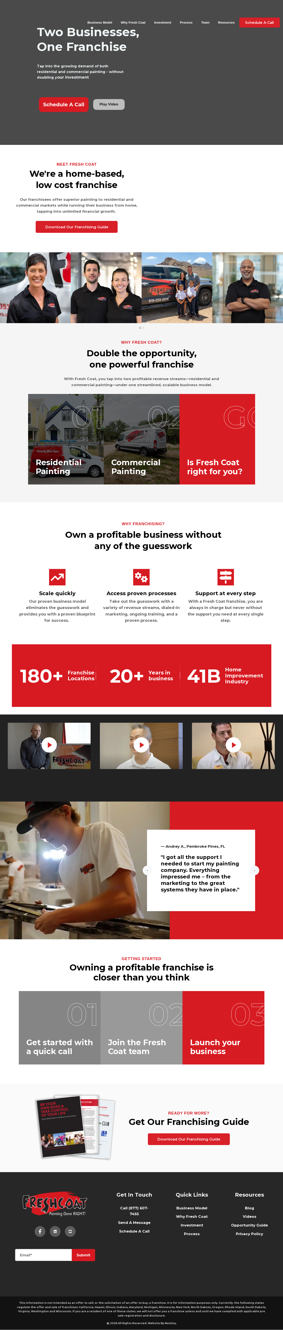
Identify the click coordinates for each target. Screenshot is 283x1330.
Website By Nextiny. (162, 1323)
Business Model (98, 11)
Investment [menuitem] (192, 1225)
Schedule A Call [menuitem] (134, 1231)
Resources (224, 11)
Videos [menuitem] (249, 1217)
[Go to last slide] (147, 871)
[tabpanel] (49, 746)
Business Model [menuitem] (191, 1208)
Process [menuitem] (192, 1234)
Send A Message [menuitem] (134, 1223)
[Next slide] (254, 871)
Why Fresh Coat (131, 11)
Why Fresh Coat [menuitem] (192, 1217)
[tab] (140, 328)
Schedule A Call (258, 11)
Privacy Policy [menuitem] (249, 1234)
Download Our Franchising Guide (76, 227)
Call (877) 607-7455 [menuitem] (134, 1211)
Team (203, 11)
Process (184, 11)
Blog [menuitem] (249, 1208)
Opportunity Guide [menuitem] (249, 1225)
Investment (160, 11)
